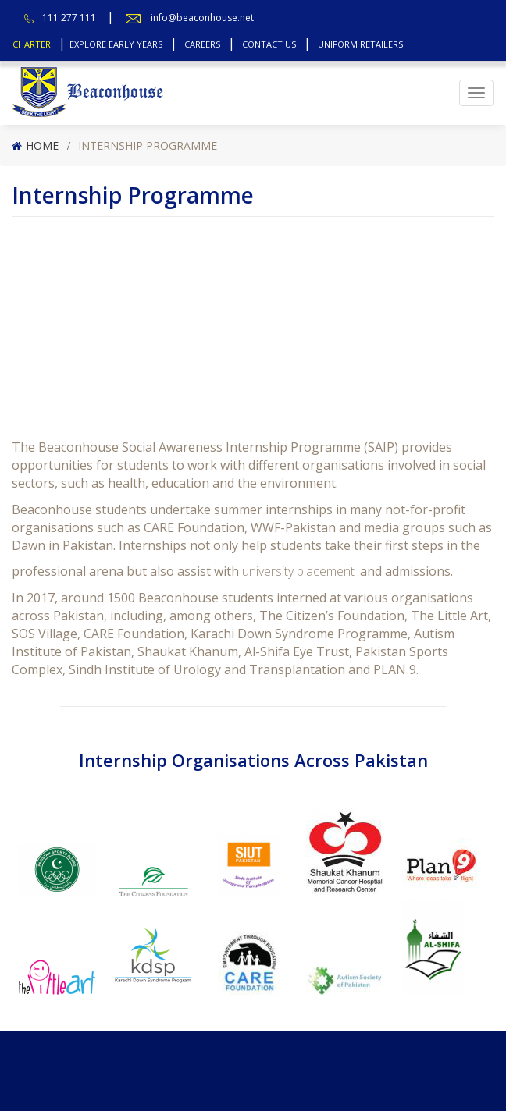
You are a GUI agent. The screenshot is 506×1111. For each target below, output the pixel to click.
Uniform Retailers (360, 44)
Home (42, 145)
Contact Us (269, 44)
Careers (202, 44)
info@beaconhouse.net (202, 17)
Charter (31, 44)
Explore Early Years (115, 44)
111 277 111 (69, 17)
